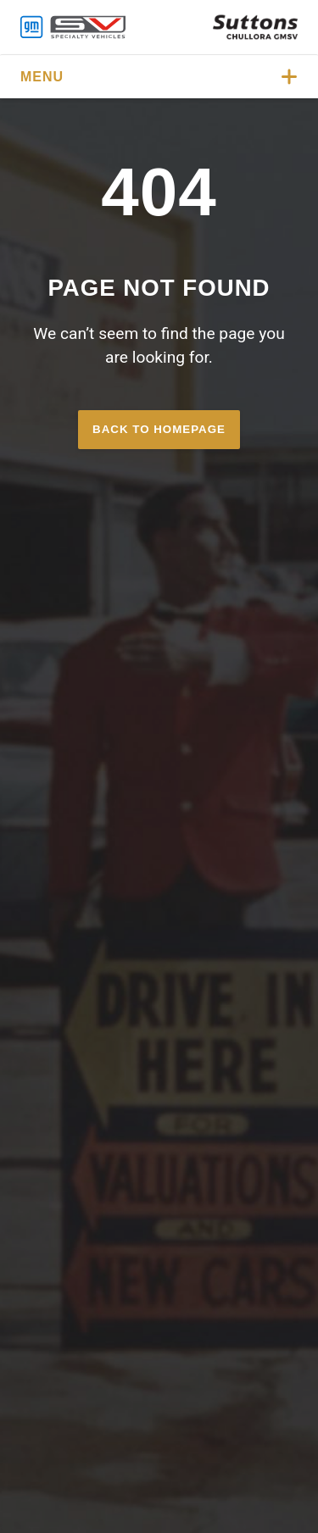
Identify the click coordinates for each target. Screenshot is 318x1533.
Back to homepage (159, 429)
